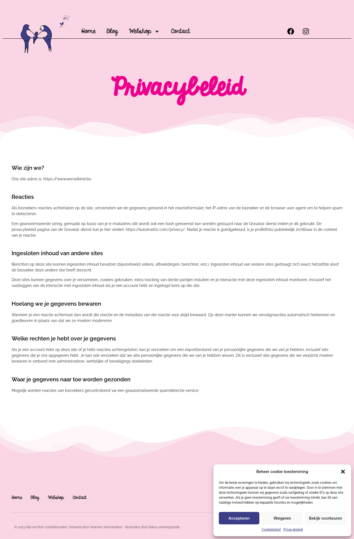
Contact (180, 31)
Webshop (144, 31)
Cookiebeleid (271, 530)
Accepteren (239, 518)
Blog (112, 31)
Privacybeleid (293, 530)
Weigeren (282, 518)
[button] (343, 471)
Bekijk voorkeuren (325, 518)
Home (88, 31)
